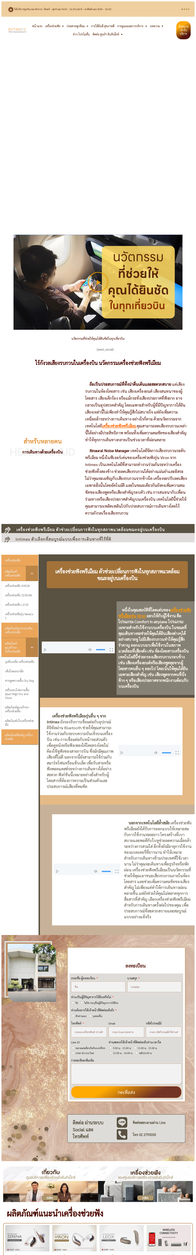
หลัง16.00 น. (145, 1053)
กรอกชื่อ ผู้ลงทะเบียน (83, 978)
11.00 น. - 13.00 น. (147, 1048)
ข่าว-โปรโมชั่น (81, 34)
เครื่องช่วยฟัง (54, 26)
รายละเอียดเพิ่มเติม (82, 1060)
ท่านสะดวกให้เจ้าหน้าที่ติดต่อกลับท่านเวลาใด (135, 1042)
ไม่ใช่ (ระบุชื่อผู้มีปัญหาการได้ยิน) (101, 1002)
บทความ (156, 26)
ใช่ (77, 1002)
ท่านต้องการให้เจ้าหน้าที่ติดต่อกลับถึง (93, 1010)
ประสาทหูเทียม (77, 26)
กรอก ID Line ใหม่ (85, 1053)
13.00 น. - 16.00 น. (123, 1053)
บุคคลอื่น (97, 1016)
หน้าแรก (37, 26)
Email (112, 1023)
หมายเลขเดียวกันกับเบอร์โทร (90, 1048)
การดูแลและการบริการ (132, 26)
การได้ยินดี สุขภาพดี (102, 26)
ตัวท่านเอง (81, 1016)
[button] (98, 282)
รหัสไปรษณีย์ (154, 1023)
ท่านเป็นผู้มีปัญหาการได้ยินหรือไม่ (91, 997)
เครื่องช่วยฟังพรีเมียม (119, 425)
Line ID (75, 1042)
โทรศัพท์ (76, 1023)
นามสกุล (132, 978)
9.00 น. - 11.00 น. (122, 1048)
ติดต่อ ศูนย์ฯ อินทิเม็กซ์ (108, 34)
